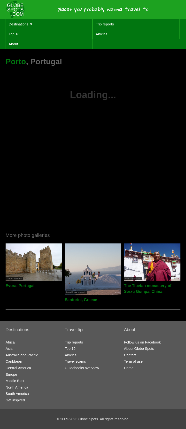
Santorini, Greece (81, 299)
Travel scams (75, 361)
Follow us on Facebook (142, 342)
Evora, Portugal (20, 285)
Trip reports (105, 24)
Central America (18, 368)
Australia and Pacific (22, 355)
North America (17, 387)
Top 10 (14, 34)
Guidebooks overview (82, 368)
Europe (11, 374)
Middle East (15, 381)
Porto (16, 61)
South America (17, 394)
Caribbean (14, 361)
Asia (9, 349)
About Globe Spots (139, 349)
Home (128, 368)
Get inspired (15, 400)
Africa (10, 342)
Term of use (133, 361)
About (13, 44)
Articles (101, 34)
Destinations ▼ (21, 24)
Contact (130, 355)
